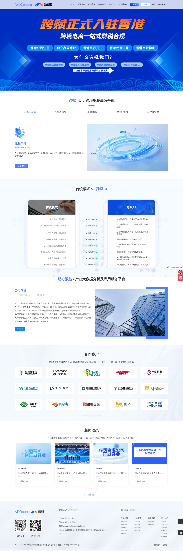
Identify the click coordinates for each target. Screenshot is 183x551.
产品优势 (124, 531)
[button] (16, 83)
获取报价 (164, 537)
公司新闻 (123, 4)
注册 (145, 4)
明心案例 (138, 518)
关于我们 (112, 4)
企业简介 (164, 522)
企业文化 (164, 525)
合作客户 (164, 531)
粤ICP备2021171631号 (71, 545)
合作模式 (124, 534)
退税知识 (151, 525)
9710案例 (137, 528)
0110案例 (137, 522)
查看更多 (91, 495)
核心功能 (124, 525)
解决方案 (81, 4)
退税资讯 (151, 518)
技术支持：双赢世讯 (161, 545)
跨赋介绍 (124, 522)
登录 (134, 4)
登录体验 (21, 166)
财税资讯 (102, 4)
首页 (72, 4)
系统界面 (124, 528)
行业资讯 (151, 522)
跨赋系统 (124, 518)
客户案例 (91, 4)
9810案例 (137, 531)
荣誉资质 (164, 528)
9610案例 (137, 525)
